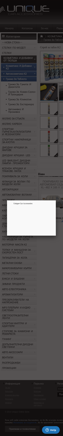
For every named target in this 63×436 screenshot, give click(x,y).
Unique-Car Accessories (23, 203)
